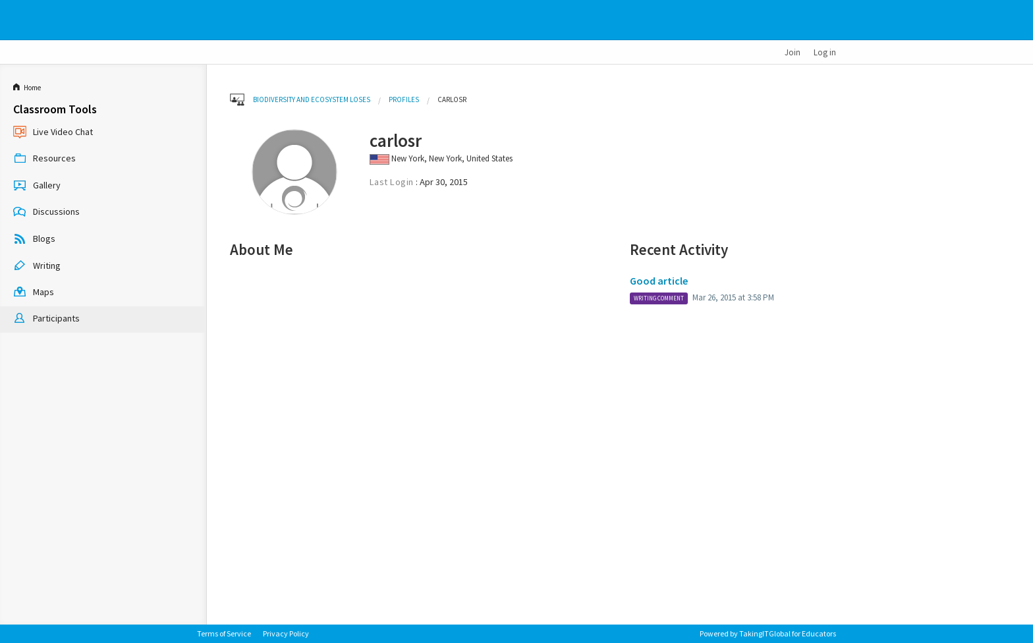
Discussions (46, 213)
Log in (825, 52)
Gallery (37, 186)
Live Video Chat (53, 132)
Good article (659, 280)
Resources (44, 159)
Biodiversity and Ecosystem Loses (311, 99)
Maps (33, 293)
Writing (37, 266)
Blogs (34, 240)
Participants (46, 319)
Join (792, 52)
